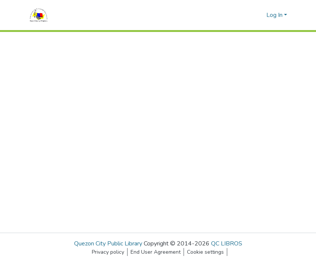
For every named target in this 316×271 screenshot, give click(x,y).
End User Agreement (156, 252)
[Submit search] (248, 15)
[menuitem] (259, 15)
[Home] (38, 15)
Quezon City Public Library (108, 243)
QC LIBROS (226, 243)
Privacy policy (108, 252)
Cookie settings (205, 252)
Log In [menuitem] (274, 15)
